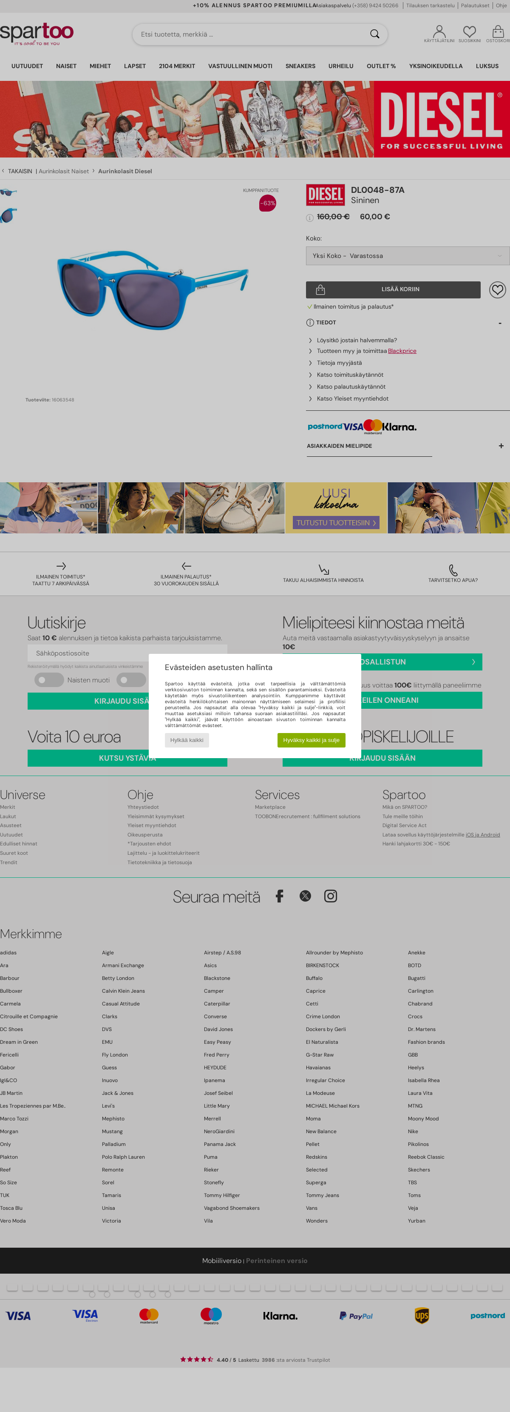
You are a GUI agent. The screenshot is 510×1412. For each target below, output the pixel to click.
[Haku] (374, 34)
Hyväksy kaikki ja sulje (311, 740)
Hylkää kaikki (187, 740)
